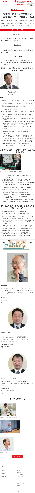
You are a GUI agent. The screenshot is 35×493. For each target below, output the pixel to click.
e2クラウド (2, 470)
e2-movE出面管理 (3, 478)
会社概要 (18, 478)
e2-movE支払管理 (3, 476)
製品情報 (1, 466)
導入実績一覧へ (17, 456)
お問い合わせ (19, 472)
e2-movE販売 (2, 473)
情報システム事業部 (20, 483)
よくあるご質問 (20, 476)
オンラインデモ (20, 474)
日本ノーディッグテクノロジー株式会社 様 (8, 417)
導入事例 (18, 466)
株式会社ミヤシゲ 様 (4, 452)
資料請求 (18, 470)
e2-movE (31, 25)
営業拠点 (18, 485)
